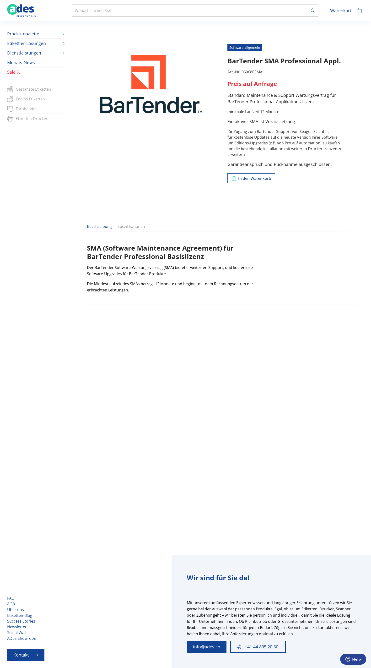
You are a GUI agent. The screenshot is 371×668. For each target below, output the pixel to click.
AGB (11, 604)
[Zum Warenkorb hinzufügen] (251, 178)
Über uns (15, 609)
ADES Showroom (22, 638)
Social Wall (16, 632)
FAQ (10, 598)
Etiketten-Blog (19, 615)
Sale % (13, 72)
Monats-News (21, 62)
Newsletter (17, 627)
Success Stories (21, 621)
